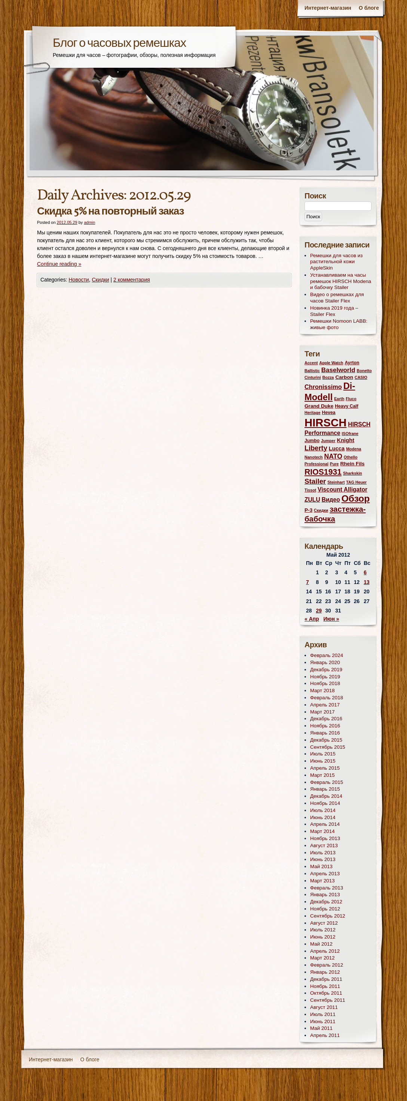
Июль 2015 (323, 754)
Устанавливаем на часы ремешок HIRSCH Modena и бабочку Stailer (340, 281)
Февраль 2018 (326, 697)
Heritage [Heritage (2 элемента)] (313, 412)
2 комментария (131, 280)
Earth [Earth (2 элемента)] (339, 398)
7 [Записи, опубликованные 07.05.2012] (307, 582)
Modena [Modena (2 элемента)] (353, 449)
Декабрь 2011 (326, 979)
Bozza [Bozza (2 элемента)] (328, 377)
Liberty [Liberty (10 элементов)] (316, 448)
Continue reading (59, 264)
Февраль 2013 (326, 888)
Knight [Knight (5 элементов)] (346, 440)
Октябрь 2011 (326, 993)
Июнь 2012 (323, 937)
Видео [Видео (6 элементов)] (331, 499)
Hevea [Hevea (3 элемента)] (329, 412)
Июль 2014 (323, 810)
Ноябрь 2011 (325, 986)
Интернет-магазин (328, 8)
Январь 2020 (325, 662)
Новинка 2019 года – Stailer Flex (334, 311)
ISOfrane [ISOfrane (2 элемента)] (350, 433)
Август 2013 (324, 845)
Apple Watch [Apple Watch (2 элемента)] (331, 363)
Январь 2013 (325, 894)
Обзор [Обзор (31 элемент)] (356, 498)
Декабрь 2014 (326, 796)
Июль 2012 (323, 930)
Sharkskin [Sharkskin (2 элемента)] (352, 473)
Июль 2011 (323, 1014)
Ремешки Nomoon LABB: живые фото (338, 324)
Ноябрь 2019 (325, 676)
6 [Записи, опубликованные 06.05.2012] (365, 572)
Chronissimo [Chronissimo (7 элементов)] (323, 386)
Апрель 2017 (325, 705)
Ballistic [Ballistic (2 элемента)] (312, 370)
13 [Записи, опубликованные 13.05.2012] (367, 582)
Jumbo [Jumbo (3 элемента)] (312, 440)
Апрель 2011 (325, 1035)
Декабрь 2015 (326, 740)
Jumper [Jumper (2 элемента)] (328, 440)
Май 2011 (321, 1028)
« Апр (312, 619)
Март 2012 (322, 958)
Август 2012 (324, 923)
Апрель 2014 (325, 824)
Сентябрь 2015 (327, 747)
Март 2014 (322, 831)
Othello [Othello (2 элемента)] (351, 457)
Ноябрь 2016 (325, 726)
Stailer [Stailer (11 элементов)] (315, 481)
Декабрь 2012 (326, 901)
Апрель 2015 (325, 768)
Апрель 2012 (325, 951)
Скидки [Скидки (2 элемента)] (321, 510)
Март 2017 (322, 712)
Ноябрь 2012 (325, 909)
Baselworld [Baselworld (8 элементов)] (338, 370)
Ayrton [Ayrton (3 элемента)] (352, 362)
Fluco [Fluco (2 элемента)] (351, 398)
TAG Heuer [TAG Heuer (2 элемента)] (356, 482)
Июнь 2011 (323, 1021)
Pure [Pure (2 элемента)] (334, 464)
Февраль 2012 (326, 965)
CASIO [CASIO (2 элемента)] (361, 377)
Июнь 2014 (323, 817)
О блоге (369, 8)
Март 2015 (322, 775)
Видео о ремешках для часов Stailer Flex (337, 298)
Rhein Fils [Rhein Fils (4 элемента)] (352, 463)
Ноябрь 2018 (325, 683)
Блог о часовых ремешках (119, 44)
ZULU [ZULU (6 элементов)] (312, 499)
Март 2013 (322, 880)
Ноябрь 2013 (325, 838)
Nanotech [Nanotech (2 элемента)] (314, 457)
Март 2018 (322, 690)
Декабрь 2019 (326, 669)
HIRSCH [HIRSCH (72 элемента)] (325, 422)
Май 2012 (321, 944)
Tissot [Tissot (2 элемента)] (310, 490)
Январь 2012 (325, 972)
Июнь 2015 (323, 761)
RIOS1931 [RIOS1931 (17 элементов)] (323, 472)
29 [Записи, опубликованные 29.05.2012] (319, 611)
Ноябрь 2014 (325, 803)
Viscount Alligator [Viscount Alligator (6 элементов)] (342, 489)
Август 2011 (324, 1007)
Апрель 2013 (325, 873)
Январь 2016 (325, 733)
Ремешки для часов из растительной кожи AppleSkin (336, 262)
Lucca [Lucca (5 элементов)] (337, 448)
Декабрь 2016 (326, 718)
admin (89, 222)
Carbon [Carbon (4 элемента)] (344, 377)
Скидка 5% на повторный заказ (110, 211)
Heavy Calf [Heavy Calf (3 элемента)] (346, 406)
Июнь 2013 (323, 859)
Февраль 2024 (326, 655)
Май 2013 (321, 866)
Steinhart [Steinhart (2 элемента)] (336, 482)
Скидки (100, 280)
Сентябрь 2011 (327, 1000)
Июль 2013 (323, 852)
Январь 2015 (325, 789)
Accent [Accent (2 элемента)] (311, 363)
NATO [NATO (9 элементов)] (333, 456)
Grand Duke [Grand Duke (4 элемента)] (319, 406)
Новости (78, 280)
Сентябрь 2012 (327, 916)
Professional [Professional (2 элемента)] (316, 464)
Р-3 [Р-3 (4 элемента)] (308, 510)
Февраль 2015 (326, 782)
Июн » (331, 619)
